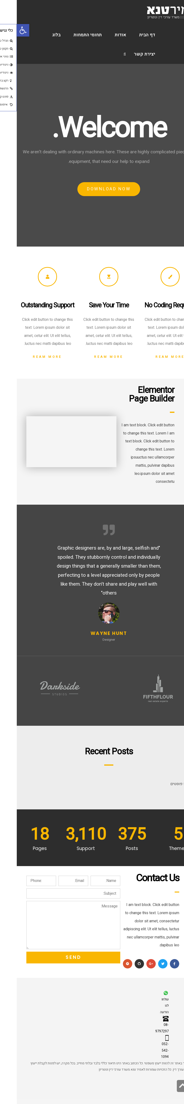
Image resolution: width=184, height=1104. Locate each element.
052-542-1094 (148, 1050)
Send (56, 957)
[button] (6, 30)
